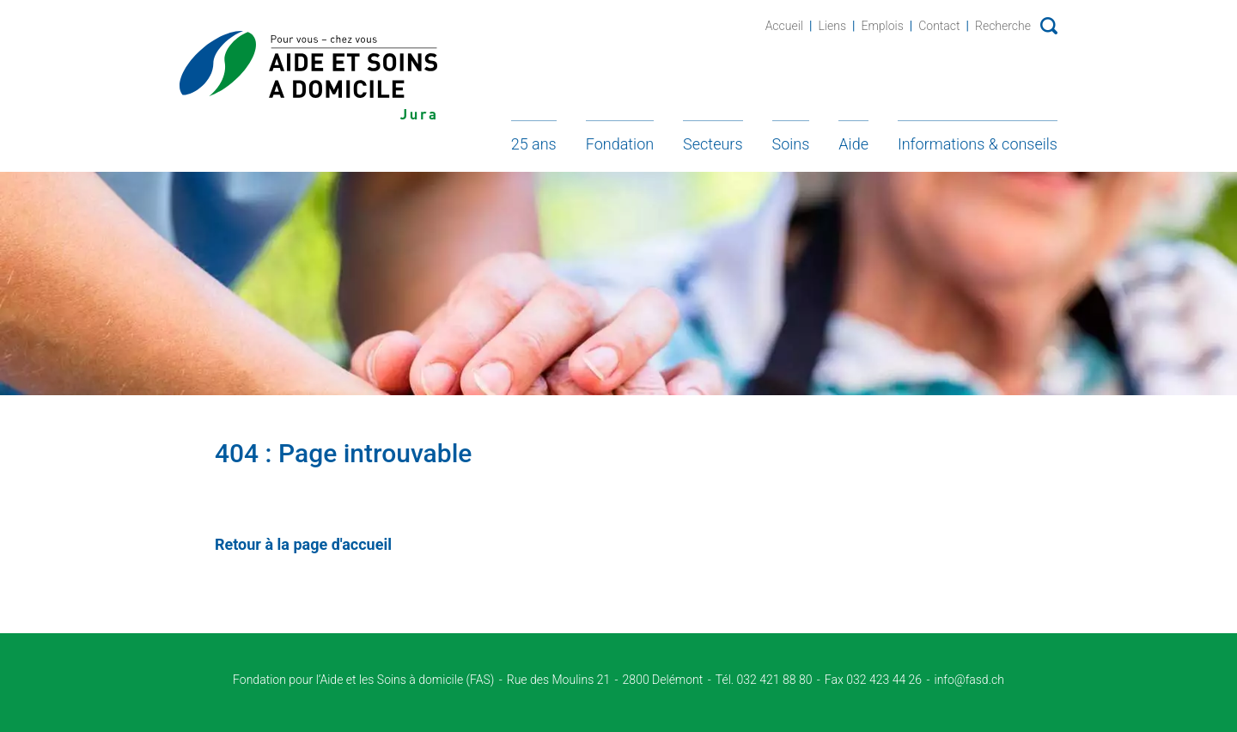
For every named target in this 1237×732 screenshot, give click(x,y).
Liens (832, 26)
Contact (939, 26)
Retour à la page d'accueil (303, 544)
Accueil (784, 26)
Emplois (882, 26)
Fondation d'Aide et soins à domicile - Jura (308, 75)
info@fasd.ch (969, 679)
